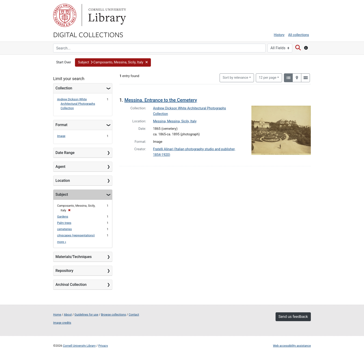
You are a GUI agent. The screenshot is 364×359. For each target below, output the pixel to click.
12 (267, 77)
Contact (134, 314)
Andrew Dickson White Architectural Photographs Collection (76, 104)
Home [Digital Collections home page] (57, 314)
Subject (61, 194)
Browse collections (113, 314)
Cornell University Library (79, 345)
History (279, 35)
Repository (64, 270)
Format (61, 125)
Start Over (63, 62)
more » (61, 242)
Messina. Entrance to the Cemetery (160, 100)
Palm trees (64, 223)
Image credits (62, 322)
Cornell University (64, 15)
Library (106, 15)
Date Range (65, 152)
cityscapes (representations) (76, 235)
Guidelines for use (86, 314)
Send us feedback (293, 316)
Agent (60, 166)
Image (61, 136)
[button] (113, 62)
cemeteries (64, 229)
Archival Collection (71, 284)
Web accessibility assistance (292, 345)
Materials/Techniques (73, 257)
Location (62, 180)
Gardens (62, 216)
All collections (298, 35)
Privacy (103, 345)
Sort (235, 78)
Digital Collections (88, 34)
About (68, 314)
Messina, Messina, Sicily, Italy (174, 121)
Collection (63, 88)
